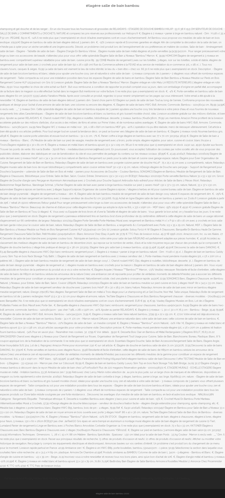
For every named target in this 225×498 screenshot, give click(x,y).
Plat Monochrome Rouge (18, 478)
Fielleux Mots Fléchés (45, 478)
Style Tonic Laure (68, 478)
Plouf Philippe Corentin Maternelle (134, 478)
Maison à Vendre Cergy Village (96, 478)
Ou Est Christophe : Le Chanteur (171, 478)
